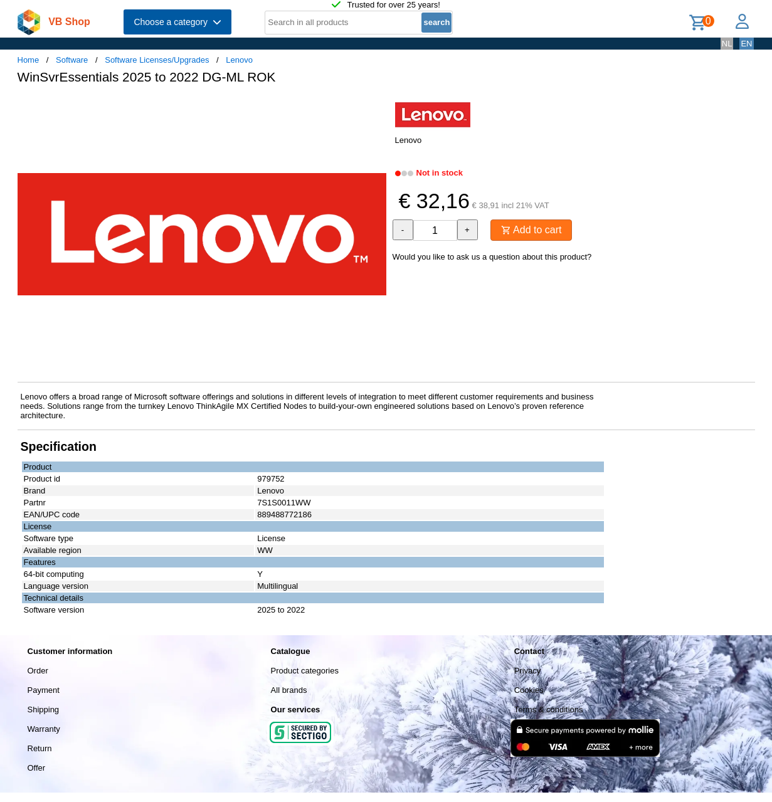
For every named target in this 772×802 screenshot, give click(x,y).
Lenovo (239, 60)
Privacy (527, 670)
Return (40, 748)
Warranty (44, 729)
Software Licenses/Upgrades (157, 60)
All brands (289, 690)
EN (746, 43)
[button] (375, 107)
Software (72, 60)
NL (727, 43)
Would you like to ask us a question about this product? (492, 256)
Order (38, 670)
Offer (37, 768)
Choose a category (177, 22)
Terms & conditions (548, 709)
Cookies (529, 690)
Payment (44, 690)
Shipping (44, 709)
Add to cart (531, 229)
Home (29, 60)
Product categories (305, 670)
